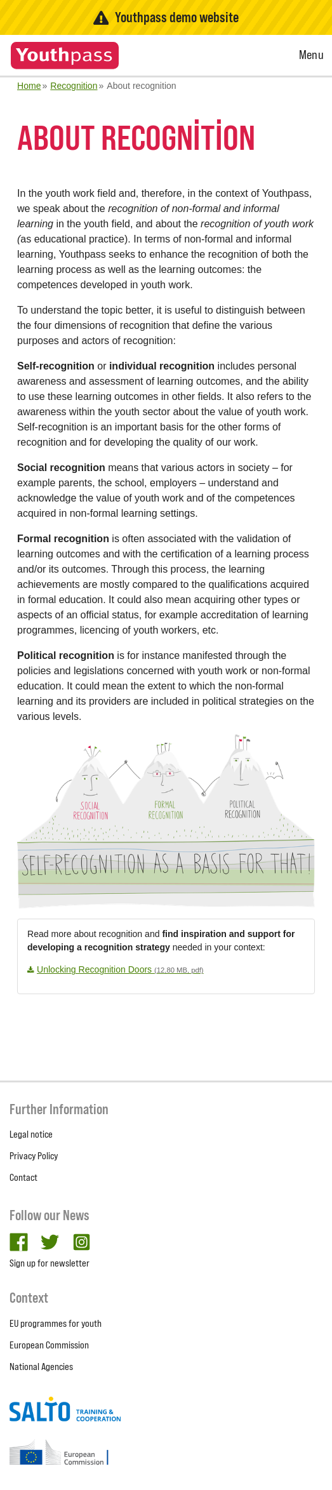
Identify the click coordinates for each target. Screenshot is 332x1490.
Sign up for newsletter (50, 1263)
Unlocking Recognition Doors (120, 969)
